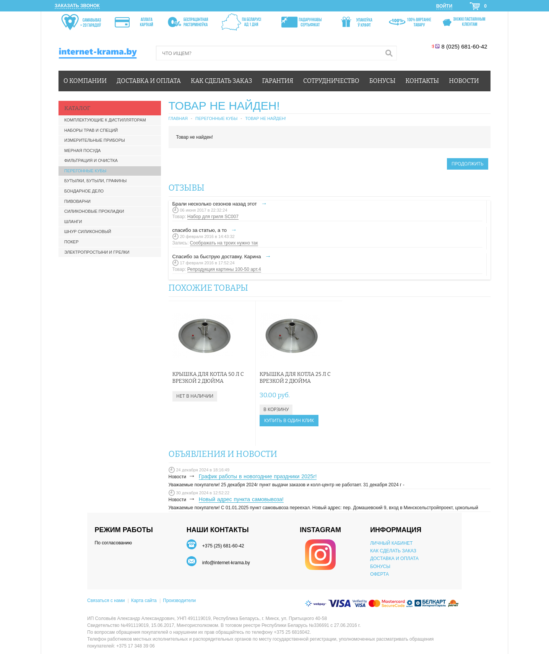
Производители (179, 600)
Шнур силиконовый (87, 231)
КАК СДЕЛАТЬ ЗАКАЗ (393, 551)
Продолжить (468, 163)
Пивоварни (77, 201)
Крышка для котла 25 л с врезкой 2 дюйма (288, 377)
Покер (71, 242)
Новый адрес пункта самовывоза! (241, 499)
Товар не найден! (265, 118)
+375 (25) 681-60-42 (223, 546)
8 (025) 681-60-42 (465, 46)
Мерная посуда (82, 150)
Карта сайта (144, 600)
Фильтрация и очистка (91, 160)
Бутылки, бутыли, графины (95, 180)
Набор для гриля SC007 (213, 216)
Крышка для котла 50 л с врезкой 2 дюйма (208, 377)
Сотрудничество (331, 80)
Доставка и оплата (149, 80)
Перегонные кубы (85, 170)
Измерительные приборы (94, 140)
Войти (444, 6)
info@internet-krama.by (226, 562)
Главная (178, 118)
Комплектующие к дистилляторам (105, 120)
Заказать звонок (77, 5)
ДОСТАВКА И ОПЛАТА (394, 558)
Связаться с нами (106, 600)
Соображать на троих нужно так (224, 243)
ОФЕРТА (379, 574)
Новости (464, 80)
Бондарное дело (84, 191)
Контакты (422, 80)
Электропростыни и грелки (97, 252)
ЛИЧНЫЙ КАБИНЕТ (391, 543)
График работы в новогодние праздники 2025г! (258, 476)
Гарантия (278, 80)
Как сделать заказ (221, 80)
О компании (85, 80)
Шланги (73, 221)
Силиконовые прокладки (94, 211)
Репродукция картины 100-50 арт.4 (224, 269)
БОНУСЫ (380, 566)
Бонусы (382, 80)
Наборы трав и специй (91, 130)
